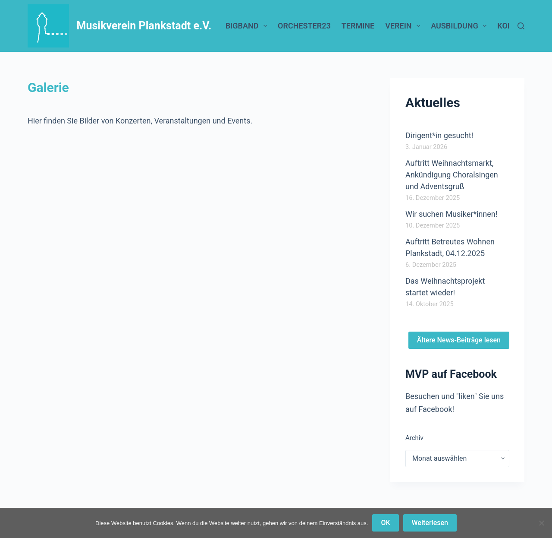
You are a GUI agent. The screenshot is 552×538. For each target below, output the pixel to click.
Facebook (435, 409)
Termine (358, 25)
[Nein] (541, 523)
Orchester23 (304, 25)
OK (385, 523)
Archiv (414, 438)
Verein (404, 26)
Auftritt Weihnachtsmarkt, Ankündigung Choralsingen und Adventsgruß (451, 174)
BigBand (248, 26)
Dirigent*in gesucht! (439, 135)
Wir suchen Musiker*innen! (451, 213)
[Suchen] (521, 25)
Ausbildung (460, 26)
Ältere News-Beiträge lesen (459, 340)
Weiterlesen (430, 523)
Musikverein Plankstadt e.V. (144, 25)
